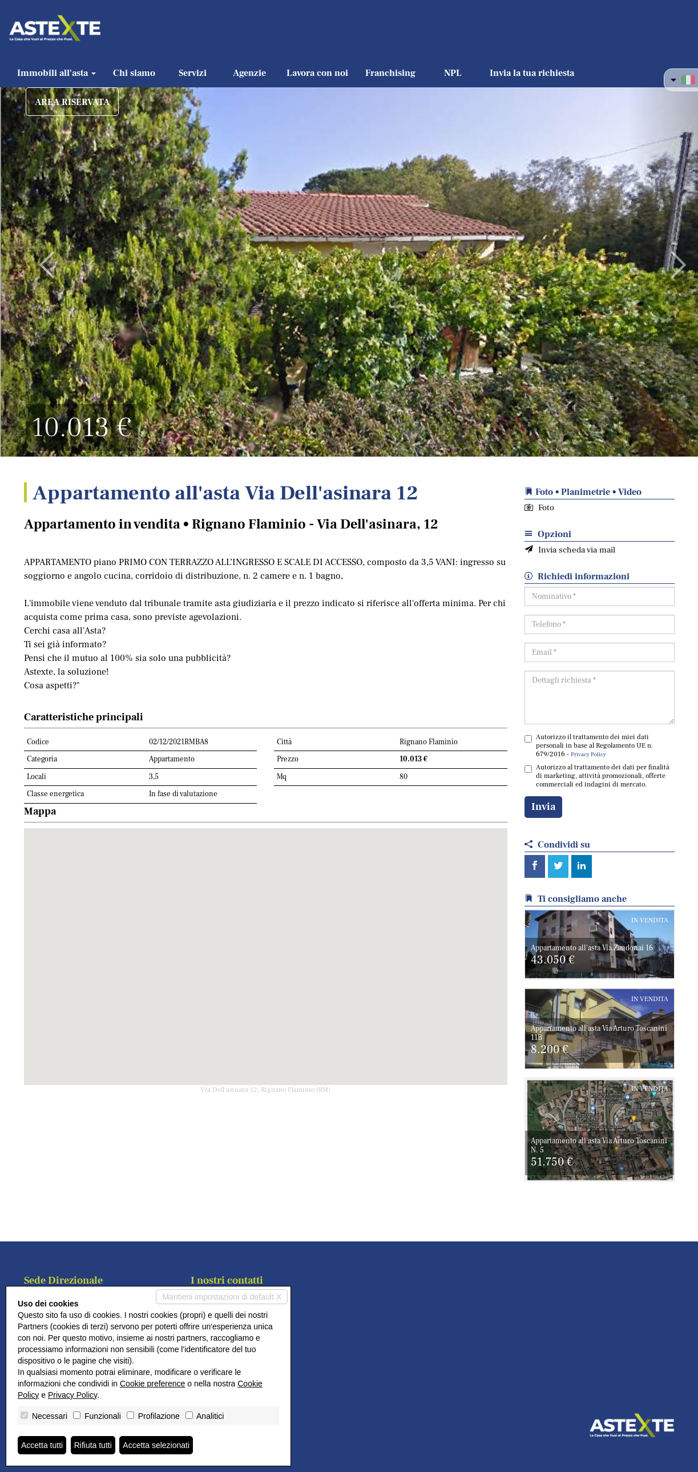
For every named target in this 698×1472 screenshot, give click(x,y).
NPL (453, 73)
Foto (539, 507)
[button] (35, 257)
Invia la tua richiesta (532, 73)
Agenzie (249, 73)
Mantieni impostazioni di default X (221, 1296)
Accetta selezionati (156, 1445)
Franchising (390, 73)
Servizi (193, 73)
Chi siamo (134, 73)
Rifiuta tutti (93, 1445)
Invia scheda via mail (569, 550)
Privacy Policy (588, 754)
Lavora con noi (317, 73)
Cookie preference (152, 1383)
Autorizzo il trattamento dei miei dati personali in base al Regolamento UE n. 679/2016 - (588, 746)
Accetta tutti (42, 1445)
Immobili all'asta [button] (56, 73)
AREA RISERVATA (72, 102)
